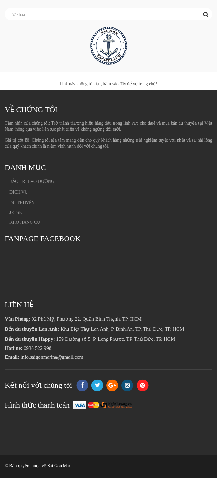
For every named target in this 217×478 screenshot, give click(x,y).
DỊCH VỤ (18, 192)
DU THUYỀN (22, 202)
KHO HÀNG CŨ (24, 222)
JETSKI (16, 212)
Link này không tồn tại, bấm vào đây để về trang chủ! (108, 84)
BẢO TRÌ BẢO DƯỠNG (31, 181)
